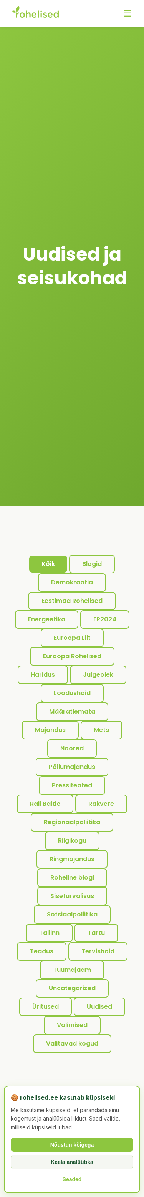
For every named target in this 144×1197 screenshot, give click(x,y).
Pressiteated (72, 785)
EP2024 (104, 619)
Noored (72, 748)
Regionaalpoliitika (72, 822)
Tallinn (49, 932)
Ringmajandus (72, 859)
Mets (101, 730)
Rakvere (101, 803)
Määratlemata (72, 711)
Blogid (92, 563)
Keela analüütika (72, 1162)
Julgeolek (98, 674)
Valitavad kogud (72, 1043)
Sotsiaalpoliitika (72, 914)
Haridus (43, 674)
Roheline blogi (72, 877)
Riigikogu (72, 840)
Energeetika (46, 619)
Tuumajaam (72, 969)
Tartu (96, 932)
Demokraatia (72, 582)
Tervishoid (97, 951)
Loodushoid (72, 693)
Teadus (41, 951)
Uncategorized (72, 988)
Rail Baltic (45, 803)
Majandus (50, 730)
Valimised (72, 1025)
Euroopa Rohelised (72, 656)
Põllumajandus (72, 766)
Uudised (99, 1006)
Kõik (48, 563)
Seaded (72, 1179)
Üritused (45, 1006)
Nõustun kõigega (72, 1145)
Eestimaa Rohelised (72, 600)
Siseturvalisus (72, 896)
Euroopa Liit (72, 637)
